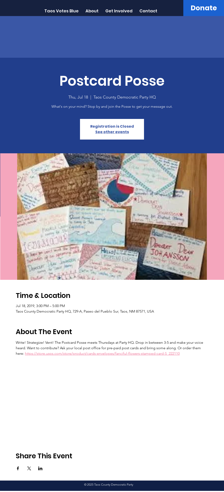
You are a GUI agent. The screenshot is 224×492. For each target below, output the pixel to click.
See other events (112, 132)
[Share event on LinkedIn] (40, 468)
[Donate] (203, 8)
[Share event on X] (29, 468)
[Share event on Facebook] (18, 468)
